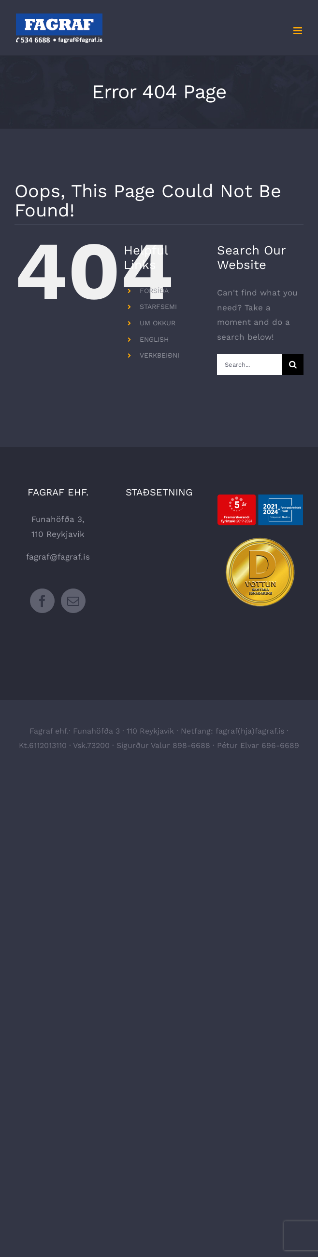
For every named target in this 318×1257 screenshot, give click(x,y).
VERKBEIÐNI (159, 355)
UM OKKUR (157, 323)
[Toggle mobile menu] (298, 31)
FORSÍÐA (154, 290)
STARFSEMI (158, 306)
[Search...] (249, 364)
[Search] (293, 364)
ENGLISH (154, 339)
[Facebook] (42, 600)
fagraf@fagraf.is (58, 557)
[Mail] (73, 600)
